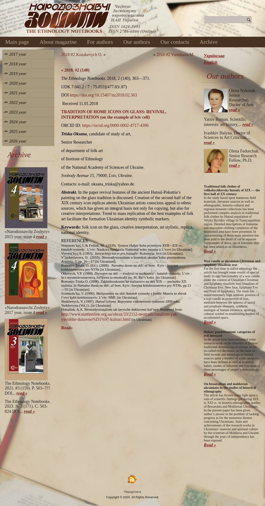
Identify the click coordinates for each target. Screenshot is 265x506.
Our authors (136, 42)
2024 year (17, 122)
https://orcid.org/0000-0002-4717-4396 (115, 125)
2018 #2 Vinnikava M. (175, 54)
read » (41, 236)
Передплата (132, 492)
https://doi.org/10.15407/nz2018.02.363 (103, 95)
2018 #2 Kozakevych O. (81, 54)
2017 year (17, 54)
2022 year (17, 102)
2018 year (17, 64)
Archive (209, 42)
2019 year (17, 73)
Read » (210, 251)
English (210, 62)
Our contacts (175, 42)
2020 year (17, 83)
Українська (214, 55)
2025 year (17, 131)
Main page (17, 42)
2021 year (17, 93)
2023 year (17, 112)
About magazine (58, 42)
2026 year (17, 141)
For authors (100, 42)
